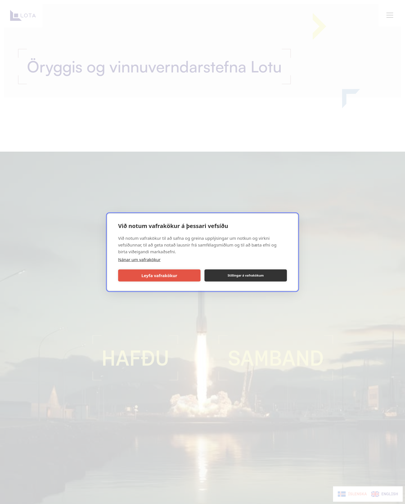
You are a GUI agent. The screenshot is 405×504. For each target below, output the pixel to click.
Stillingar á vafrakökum (246, 275)
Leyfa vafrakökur (159, 275)
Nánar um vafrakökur (139, 259)
